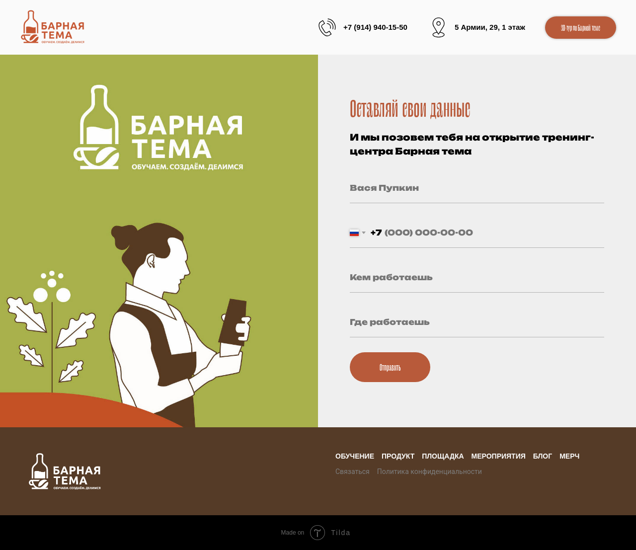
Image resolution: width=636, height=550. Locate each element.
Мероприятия (499, 456)
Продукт (398, 456)
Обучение (354, 456)
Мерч (569, 456)
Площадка (443, 456)
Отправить (390, 367)
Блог (542, 456)
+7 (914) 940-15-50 (375, 27)
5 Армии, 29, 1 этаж (490, 27)
